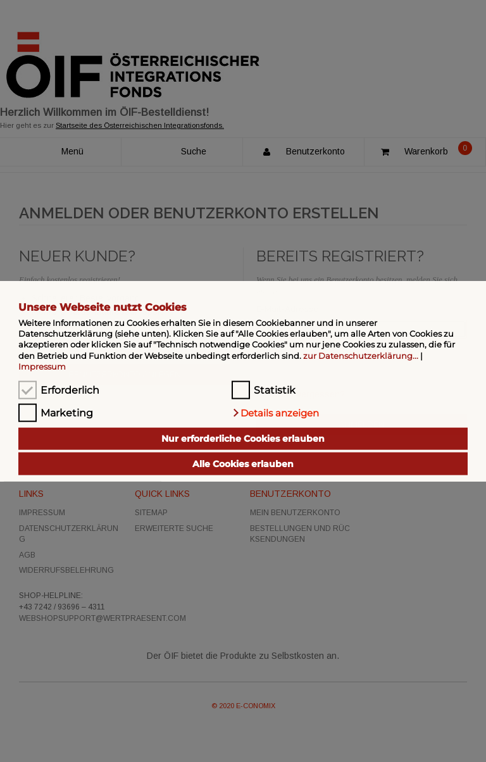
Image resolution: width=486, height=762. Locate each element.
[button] (275, 413)
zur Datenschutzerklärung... (360, 355)
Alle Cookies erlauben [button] (243, 464)
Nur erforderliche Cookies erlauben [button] (243, 438)
